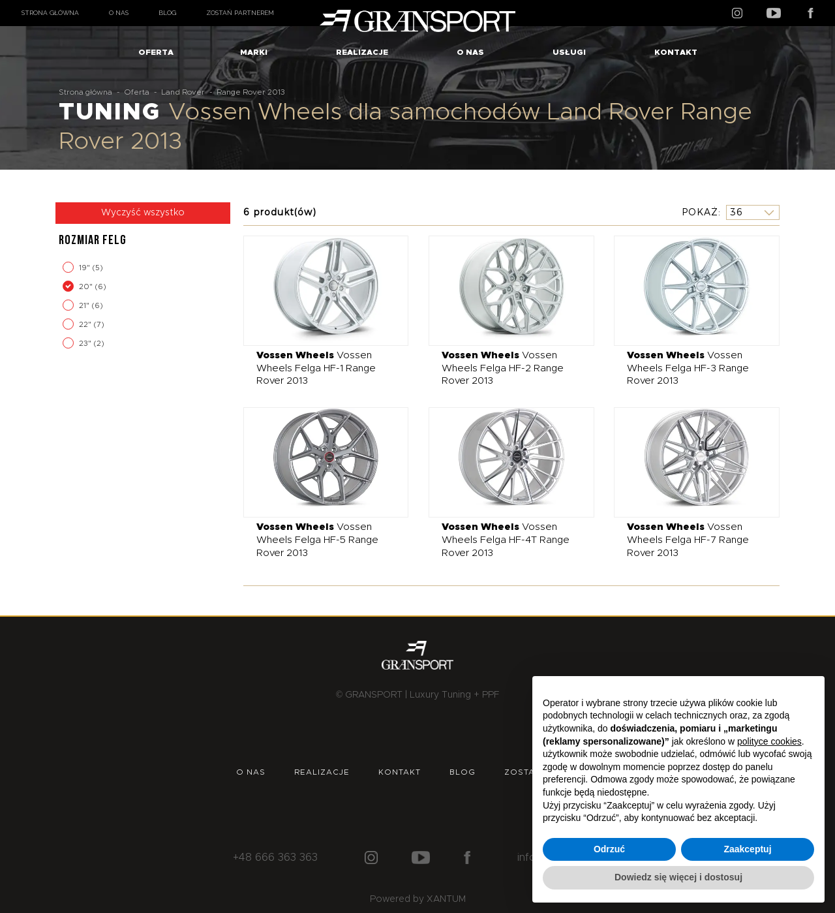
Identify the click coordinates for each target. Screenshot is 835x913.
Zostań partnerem (240, 12)
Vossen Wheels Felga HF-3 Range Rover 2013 (688, 368)
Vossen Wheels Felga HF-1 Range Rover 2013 (316, 368)
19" (85, 267)
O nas (119, 12)
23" (86, 343)
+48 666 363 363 (275, 857)
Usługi (569, 52)
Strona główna (50, 12)
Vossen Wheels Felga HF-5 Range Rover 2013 (317, 539)
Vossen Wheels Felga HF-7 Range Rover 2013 (688, 539)
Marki (253, 52)
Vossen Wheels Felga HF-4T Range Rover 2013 (505, 539)
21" (85, 305)
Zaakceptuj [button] (747, 849)
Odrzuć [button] (609, 849)
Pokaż (700, 212)
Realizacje (362, 52)
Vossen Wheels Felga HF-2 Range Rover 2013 (503, 368)
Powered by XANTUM (418, 899)
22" (86, 324)
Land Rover (183, 92)
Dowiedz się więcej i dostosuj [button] (678, 877)
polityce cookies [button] (769, 741)
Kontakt (675, 52)
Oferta (156, 52)
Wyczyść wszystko (143, 212)
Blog (167, 12)
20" (87, 286)
